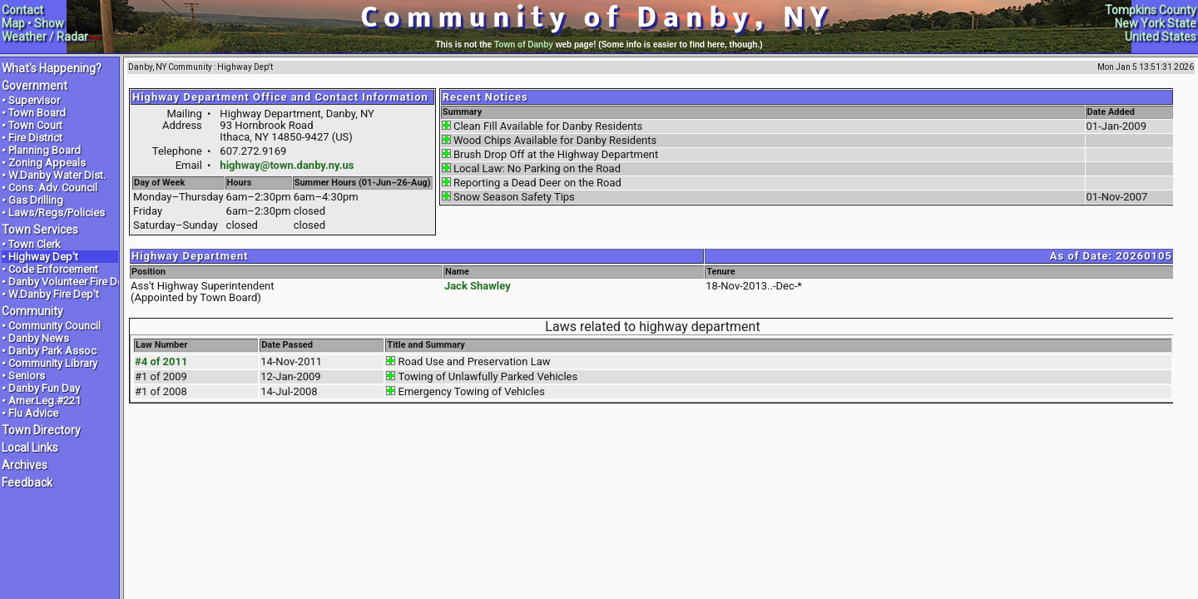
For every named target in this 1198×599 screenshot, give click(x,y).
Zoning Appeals (47, 162)
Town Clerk (34, 244)
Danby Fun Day (44, 388)
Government (34, 85)
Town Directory (41, 430)
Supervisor (34, 100)
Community (32, 311)
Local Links (30, 447)
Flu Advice (33, 413)
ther (36, 36)
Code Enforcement (53, 269)
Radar (72, 36)
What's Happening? (51, 68)
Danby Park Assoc (52, 350)
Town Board (37, 112)
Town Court (35, 125)
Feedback (27, 482)
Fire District (35, 137)
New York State (1155, 23)
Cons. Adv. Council (52, 187)
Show (49, 23)
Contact (22, 10)
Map (13, 23)
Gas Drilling (35, 200)
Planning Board (44, 150)
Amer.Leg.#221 (44, 400)
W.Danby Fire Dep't (53, 294)
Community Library (52, 363)
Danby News (38, 338)
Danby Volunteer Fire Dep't (72, 281)
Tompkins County (1150, 10)
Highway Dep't (43, 256)
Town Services (40, 229)
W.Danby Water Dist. (57, 175)
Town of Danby (523, 44)
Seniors (26, 375)
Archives (24, 465)
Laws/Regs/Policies (56, 212)
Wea (13, 36)
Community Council (54, 325)
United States (1160, 36)
